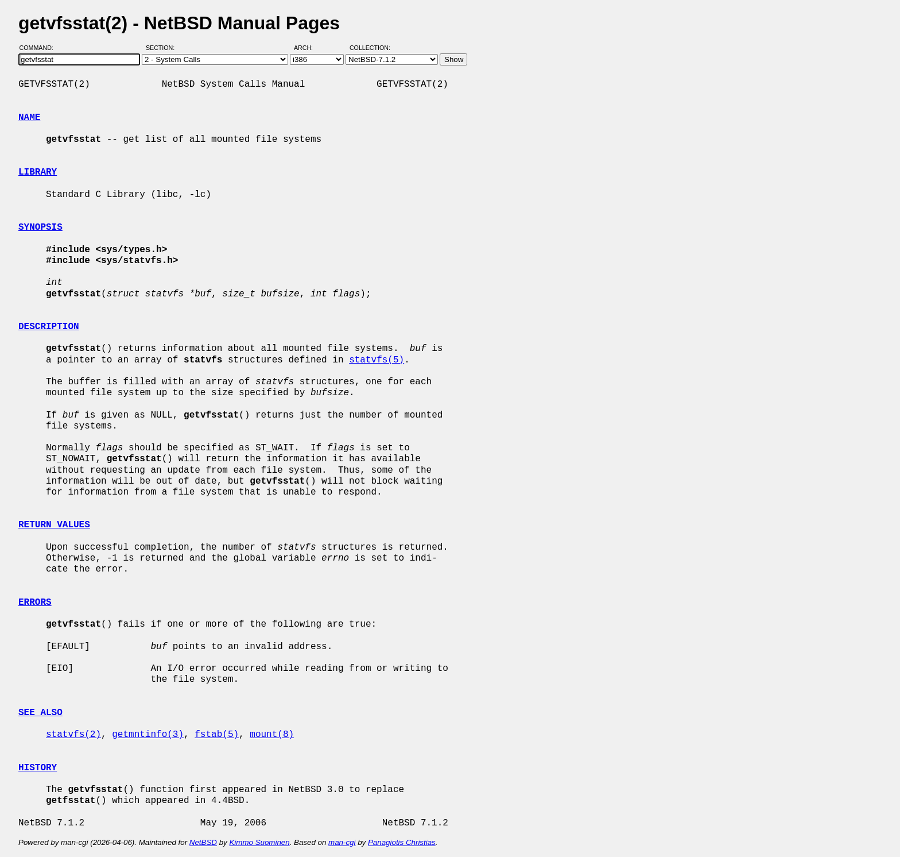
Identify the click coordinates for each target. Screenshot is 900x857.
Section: (163, 47)
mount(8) (272, 734)
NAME (29, 117)
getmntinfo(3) (148, 734)
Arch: (308, 47)
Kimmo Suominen (259, 842)
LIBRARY (37, 172)
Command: (40, 47)
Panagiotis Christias (402, 842)
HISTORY (37, 768)
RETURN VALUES (54, 525)
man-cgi (341, 842)
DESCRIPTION (48, 327)
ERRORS (35, 602)
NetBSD (203, 842)
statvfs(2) (73, 734)
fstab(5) (217, 734)
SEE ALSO (40, 713)
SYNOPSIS (40, 227)
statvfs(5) (376, 360)
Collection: (370, 47)
